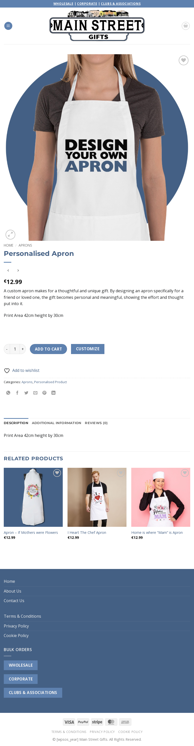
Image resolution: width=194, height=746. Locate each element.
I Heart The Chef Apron (87, 532)
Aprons (25, 245)
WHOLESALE (21, 665)
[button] (8, 26)
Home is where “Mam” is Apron (157, 532)
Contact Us (14, 600)
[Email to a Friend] (35, 393)
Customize (87, 349)
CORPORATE (21, 679)
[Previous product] (18, 270)
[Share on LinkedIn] (53, 393)
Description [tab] (16, 423)
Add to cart (48, 349)
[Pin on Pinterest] (44, 393)
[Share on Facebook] (17, 393)
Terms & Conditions (22, 616)
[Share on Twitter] (26, 393)
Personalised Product (50, 382)
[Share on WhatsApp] (8, 393)
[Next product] (8, 270)
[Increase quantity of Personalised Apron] (23, 349)
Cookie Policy (16, 635)
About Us (12, 591)
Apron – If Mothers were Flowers (31, 532)
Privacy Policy (16, 626)
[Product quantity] (15, 349)
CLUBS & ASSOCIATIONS (33, 692)
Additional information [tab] (57, 423)
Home (8, 245)
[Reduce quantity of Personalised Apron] (7, 349)
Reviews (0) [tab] (96, 423)
